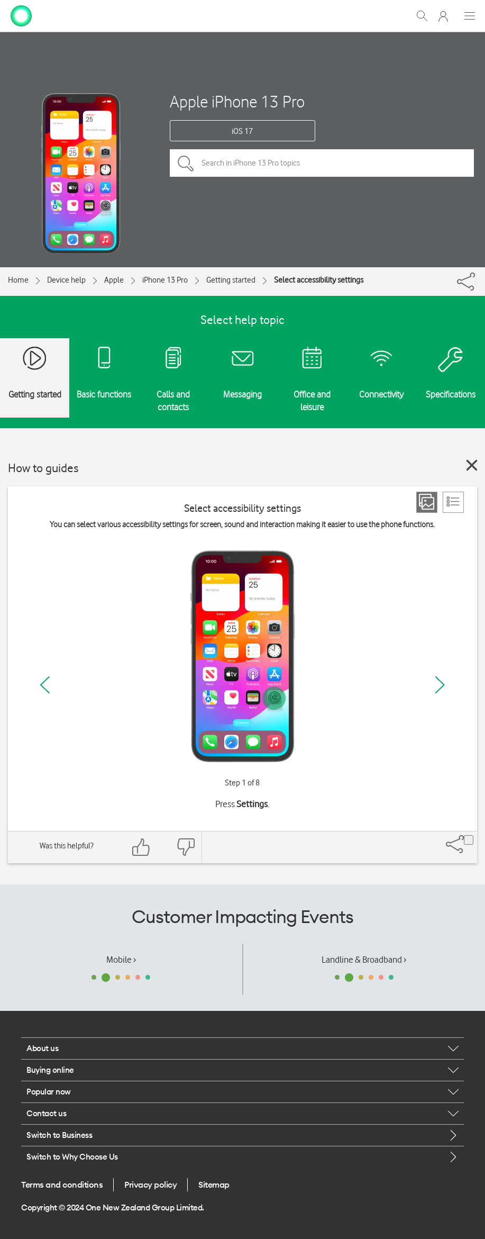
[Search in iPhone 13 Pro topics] (322, 163)
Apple (114, 280)
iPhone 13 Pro (165, 280)
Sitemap (214, 1184)
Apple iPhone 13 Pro (237, 101)
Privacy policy (150, 1184)
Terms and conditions (62, 1184)
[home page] (21, 15)
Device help (66, 280)
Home (18, 280)
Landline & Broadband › (364, 959)
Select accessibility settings (318, 280)
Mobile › (121, 959)
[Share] (476, 279)
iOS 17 (242, 131)
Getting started (230, 280)
